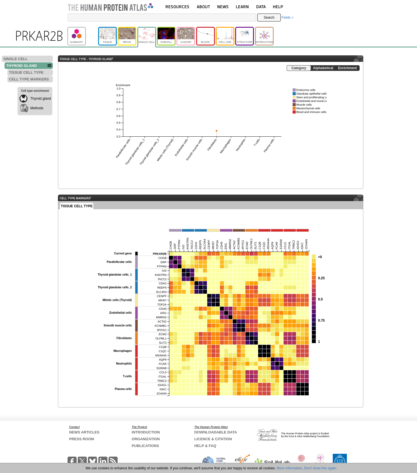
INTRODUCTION (146, 432)
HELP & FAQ (205, 446)
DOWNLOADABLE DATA (215, 432)
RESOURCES (177, 7)
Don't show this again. (320, 468)
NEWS (223, 7)
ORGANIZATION (146, 439)
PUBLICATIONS (145, 446)
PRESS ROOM (81, 439)
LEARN (242, 7)
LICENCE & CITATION (213, 439)
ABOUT (203, 7)
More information (289, 468)
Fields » (287, 17)
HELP (278, 7)
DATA (261, 7)
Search (269, 17)
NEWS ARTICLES (84, 432)
